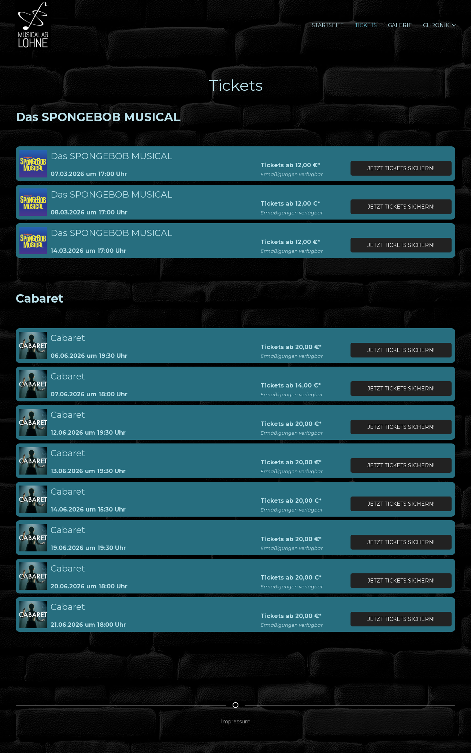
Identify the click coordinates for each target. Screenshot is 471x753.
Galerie (400, 25)
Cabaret (68, 338)
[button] (33, 163)
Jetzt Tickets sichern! (400, 168)
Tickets (366, 25)
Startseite (328, 25)
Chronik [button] (440, 25)
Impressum (236, 721)
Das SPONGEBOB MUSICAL (112, 156)
